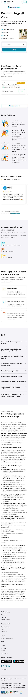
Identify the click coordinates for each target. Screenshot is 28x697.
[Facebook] (1, 666)
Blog (2, 641)
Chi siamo (4, 615)
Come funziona (5, 627)
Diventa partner (5, 619)
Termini (3, 648)
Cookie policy (5, 653)
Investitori (4, 617)
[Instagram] (6, 666)
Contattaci (4, 631)
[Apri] (15, 2)
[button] (23, 44)
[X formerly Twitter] (3, 665)
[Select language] (7, 670)
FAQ (2, 629)
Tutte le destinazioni (7, 639)
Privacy (3, 650)
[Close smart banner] (2, 2)
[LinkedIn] (9, 666)
